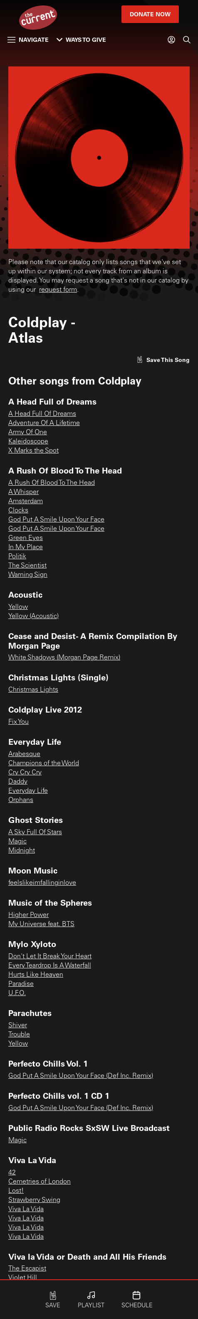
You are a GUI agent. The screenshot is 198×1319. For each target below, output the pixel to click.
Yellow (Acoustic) (33, 616)
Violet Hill (22, 1278)
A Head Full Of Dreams (42, 414)
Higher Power (28, 915)
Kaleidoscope (28, 441)
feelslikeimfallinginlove (42, 883)
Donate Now (150, 14)
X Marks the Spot (33, 451)
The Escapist (27, 1269)
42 (12, 1172)
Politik (17, 556)
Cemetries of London (39, 1182)
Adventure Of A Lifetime (44, 423)
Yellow (18, 607)
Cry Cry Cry (25, 772)
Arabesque (24, 754)
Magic (17, 841)
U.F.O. (17, 993)
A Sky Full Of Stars (35, 832)
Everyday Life (28, 791)
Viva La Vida (26, 1209)
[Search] (187, 39)
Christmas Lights (33, 690)
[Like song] (163, 359)
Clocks (18, 510)
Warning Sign (27, 575)
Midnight (21, 851)
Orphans (20, 800)
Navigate (28, 39)
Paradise (21, 984)
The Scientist (27, 566)
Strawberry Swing (34, 1200)
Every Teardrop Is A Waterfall (49, 966)
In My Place (25, 547)
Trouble (19, 1034)
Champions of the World (43, 763)
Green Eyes (25, 538)
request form (58, 290)
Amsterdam (25, 501)
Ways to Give (81, 39)
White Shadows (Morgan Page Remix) (64, 657)
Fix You (18, 722)
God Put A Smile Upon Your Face (56, 520)
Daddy (17, 782)
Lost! (16, 1191)
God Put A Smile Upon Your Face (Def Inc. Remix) (80, 1076)
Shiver (17, 1025)
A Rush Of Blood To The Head (51, 483)
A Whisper (23, 492)
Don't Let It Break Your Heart (50, 956)
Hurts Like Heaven (35, 975)
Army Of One (27, 432)
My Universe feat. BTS (41, 924)
